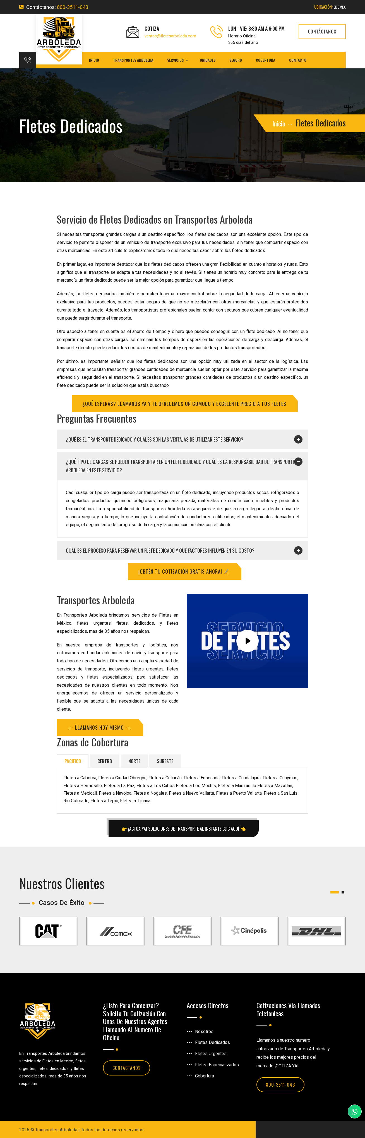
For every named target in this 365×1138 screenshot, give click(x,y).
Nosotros (204, 1030)
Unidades (207, 60)
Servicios (175, 60)
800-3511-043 (72, 7)
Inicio (94, 60)
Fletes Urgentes (211, 1052)
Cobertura (265, 60)
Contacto (297, 60)
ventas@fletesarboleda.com (170, 36)
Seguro (235, 60)
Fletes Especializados (217, 1064)
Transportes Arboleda (133, 60)
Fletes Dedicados (212, 1041)
